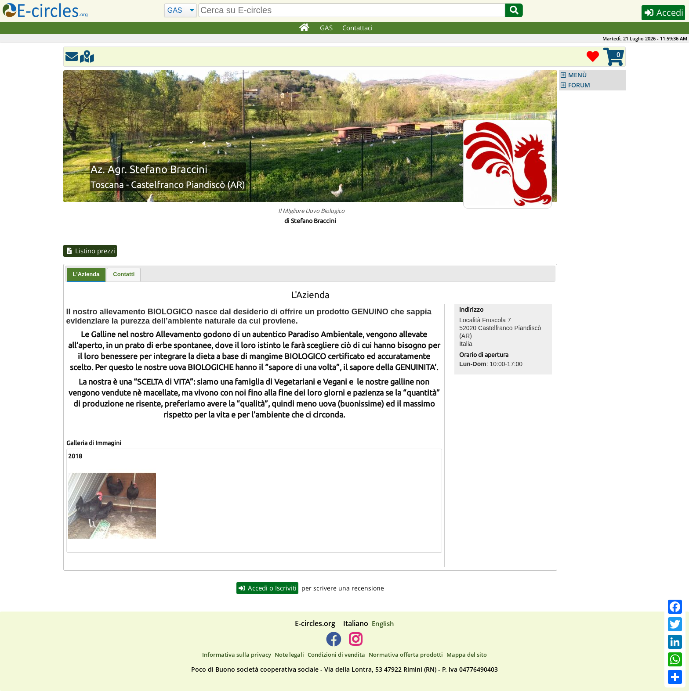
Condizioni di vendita (336, 655)
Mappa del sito (466, 655)
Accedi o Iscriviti (267, 587)
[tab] (86, 275)
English (383, 623)
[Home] (304, 28)
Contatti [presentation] (123, 274)
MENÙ (577, 75)
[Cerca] (180, 11)
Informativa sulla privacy (236, 655)
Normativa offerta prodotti (406, 655)
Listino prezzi (90, 250)
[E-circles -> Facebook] (333, 643)
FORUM (579, 85)
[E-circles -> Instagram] (355, 643)
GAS (326, 27)
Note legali (289, 655)
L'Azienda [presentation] (86, 274)
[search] (352, 10)
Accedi (663, 12)
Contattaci (357, 27)
